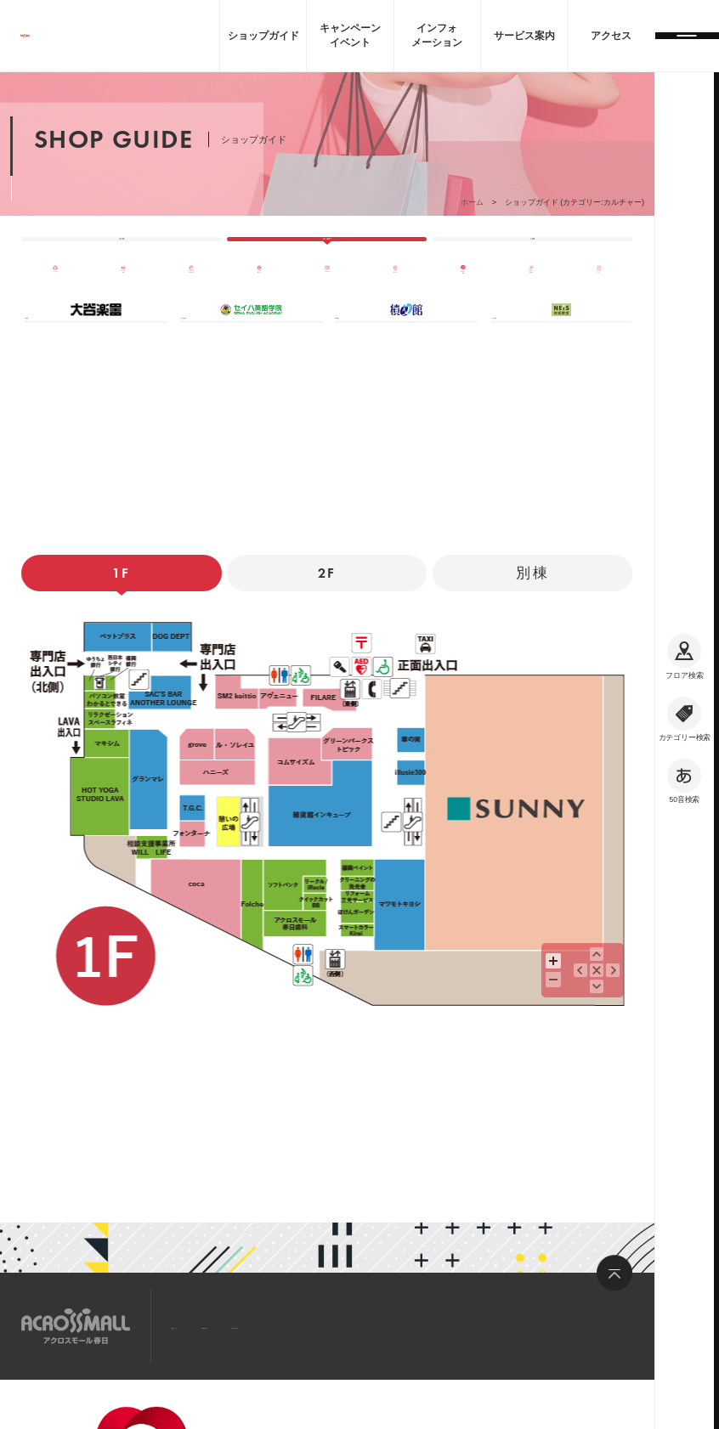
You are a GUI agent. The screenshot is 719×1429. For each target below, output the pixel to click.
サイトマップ (207, 1324)
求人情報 (287, 1324)
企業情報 (159, 1405)
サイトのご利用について (274, 1423)
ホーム (472, 202)
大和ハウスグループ (179, 1423)
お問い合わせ (367, 1324)
